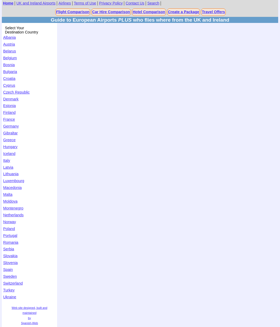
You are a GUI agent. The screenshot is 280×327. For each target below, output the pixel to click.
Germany (11, 126)
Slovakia (10, 256)
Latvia (8, 167)
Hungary (10, 147)
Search (153, 3)
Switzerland (13, 283)
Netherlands (13, 215)
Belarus (9, 51)
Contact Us (135, 3)
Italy (6, 160)
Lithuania (10, 174)
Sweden (10, 276)
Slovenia (10, 263)
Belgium (10, 58)
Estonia (9, 106)
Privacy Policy (111, 3)
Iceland (9, 154)
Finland (9, 112)
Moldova (10, 201)
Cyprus (9, 85)
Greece (9, 140)
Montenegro (13, 208)
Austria (9, 44)
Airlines (64, 3)
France (9, 119)
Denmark (10, 99)
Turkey (8, 290)
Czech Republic (16, 92)
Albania (9, 37)
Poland (9, 229)
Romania (10, 242)
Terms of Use (85, 3)
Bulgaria (10, 72)
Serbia (8, 249)
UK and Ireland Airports (36, 3)
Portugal (10, 235)
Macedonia (12, 188)
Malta (7, 194)
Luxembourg (13, 181)
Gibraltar (10, 133)
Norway (9, 222)
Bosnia (9, 65)
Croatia (9, 78)
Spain (8, 269)
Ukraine (9, 297)
